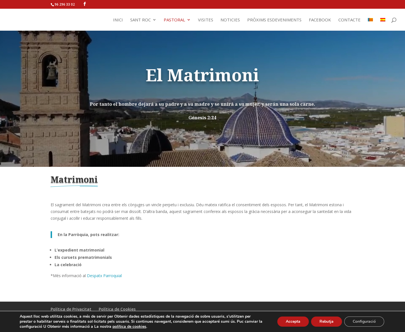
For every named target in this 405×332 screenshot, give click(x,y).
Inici (118, 20)
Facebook (320, 20)
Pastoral (174, 20)
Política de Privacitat (71, 309)
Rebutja (327, 321)
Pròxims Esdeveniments (274, 20)
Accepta (293, 321)
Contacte (349, 20)
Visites (205, 20)
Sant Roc (140, 20)
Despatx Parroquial (104, 275)
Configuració (364, 321)
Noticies (230, 20)
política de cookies (129, 326)
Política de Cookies (117, 309)
